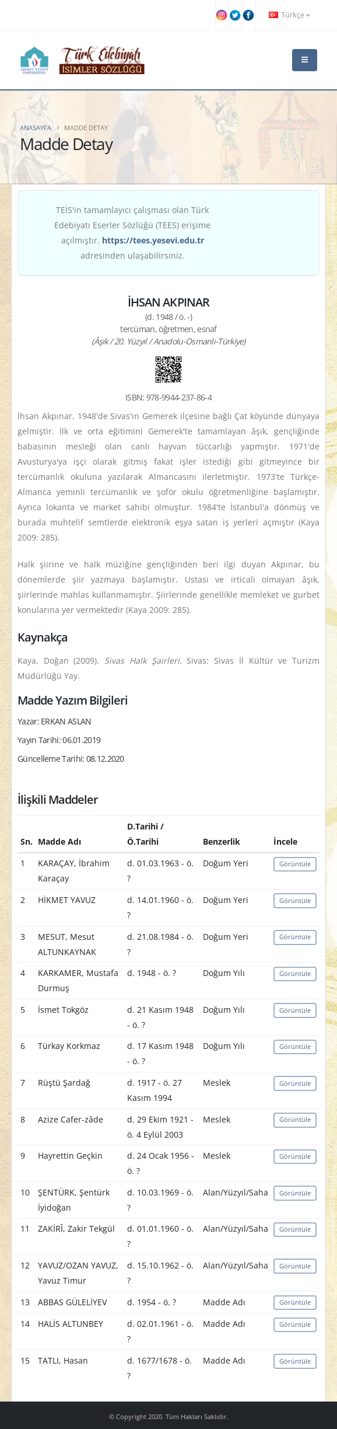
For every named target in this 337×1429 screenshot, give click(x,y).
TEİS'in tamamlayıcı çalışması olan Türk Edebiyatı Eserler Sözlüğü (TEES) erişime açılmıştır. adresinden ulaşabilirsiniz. (132, 232)
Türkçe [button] (289, 15)
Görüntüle (295, 863)
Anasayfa (35, 127)
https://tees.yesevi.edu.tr (153, 240)
